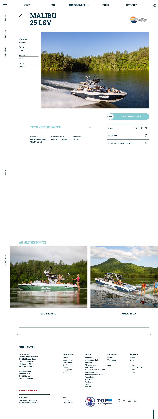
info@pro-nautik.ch (26, 364)
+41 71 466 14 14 (26, 361)
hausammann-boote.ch (27, 403)
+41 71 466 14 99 (26, 378)
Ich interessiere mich (131, 117)
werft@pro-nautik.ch (26, 366)
